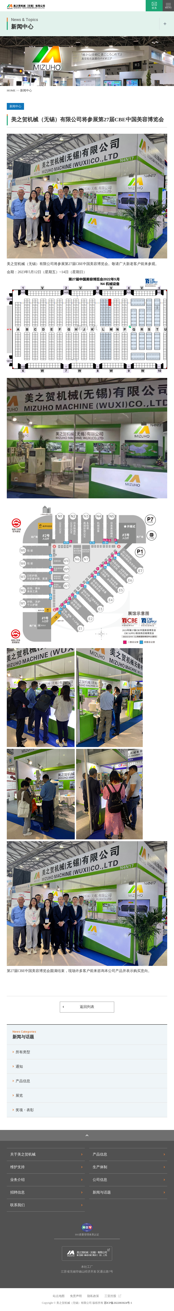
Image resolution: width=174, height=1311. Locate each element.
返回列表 (87, 1007)
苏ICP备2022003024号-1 (118, 1302)
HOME (11, 90)
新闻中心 (26, 90)
